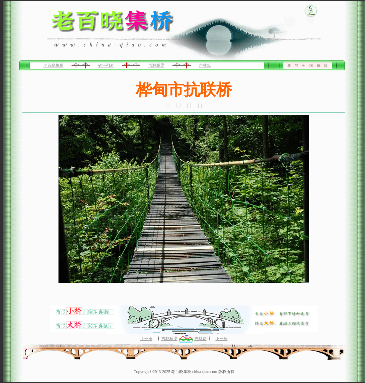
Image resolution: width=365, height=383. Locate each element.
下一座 (222, 338)
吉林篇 (205, 65)
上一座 (146, 338)
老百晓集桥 (53, 65)
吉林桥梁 (156, 65)
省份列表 (106, 65)
